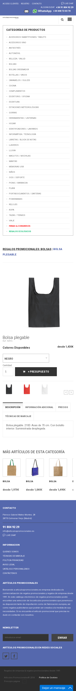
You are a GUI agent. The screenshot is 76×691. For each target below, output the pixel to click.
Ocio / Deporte (16, 177)
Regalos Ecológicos (20, 231)
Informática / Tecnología (22, 134)
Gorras (13, 113)
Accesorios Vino (17, 42)
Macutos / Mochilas (20, 156)
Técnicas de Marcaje (14, 556)
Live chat (66, 3)
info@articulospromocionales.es (18, 531)
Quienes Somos (11, 551)
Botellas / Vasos (18, 75)
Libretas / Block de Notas (22, 140)
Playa (12, 188)
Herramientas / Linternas (22, 118)
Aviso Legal (9, 564)
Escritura (14, 102)
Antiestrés (15, 48)
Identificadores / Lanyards (23, 129)
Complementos (17, 91)
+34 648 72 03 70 (51, 11)
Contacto (37, 4)
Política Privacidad (13, 560)
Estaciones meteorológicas (24, 107)
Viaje (11, 220)
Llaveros (14, 145)
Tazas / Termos (17, 215)
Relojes (13, 204)
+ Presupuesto (36, 371)
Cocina (12, 86)
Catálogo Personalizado (16, 569)
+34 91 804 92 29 (64, 7)
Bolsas (12, 64)
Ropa (11, 210)
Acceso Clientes (10, 4)
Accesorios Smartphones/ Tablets (27, 37)
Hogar (12, 123)
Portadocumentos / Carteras (25, 193)
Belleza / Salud (17, 59)
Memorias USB (16, 167)
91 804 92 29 (11, 527)
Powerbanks (15, 199)
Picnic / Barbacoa (18, 183)
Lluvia (12, 150)
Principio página (15, 681)
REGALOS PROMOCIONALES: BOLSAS (27, 249)
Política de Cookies (48, 677)
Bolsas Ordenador (19, 69)
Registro (25, 4)
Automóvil (14, 53)
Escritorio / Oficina (19, 96)
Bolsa (6, 481)
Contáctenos (10, 573)
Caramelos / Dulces (19, 80)
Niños (12, 172)
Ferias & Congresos (19, 226)
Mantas (13, 161)
